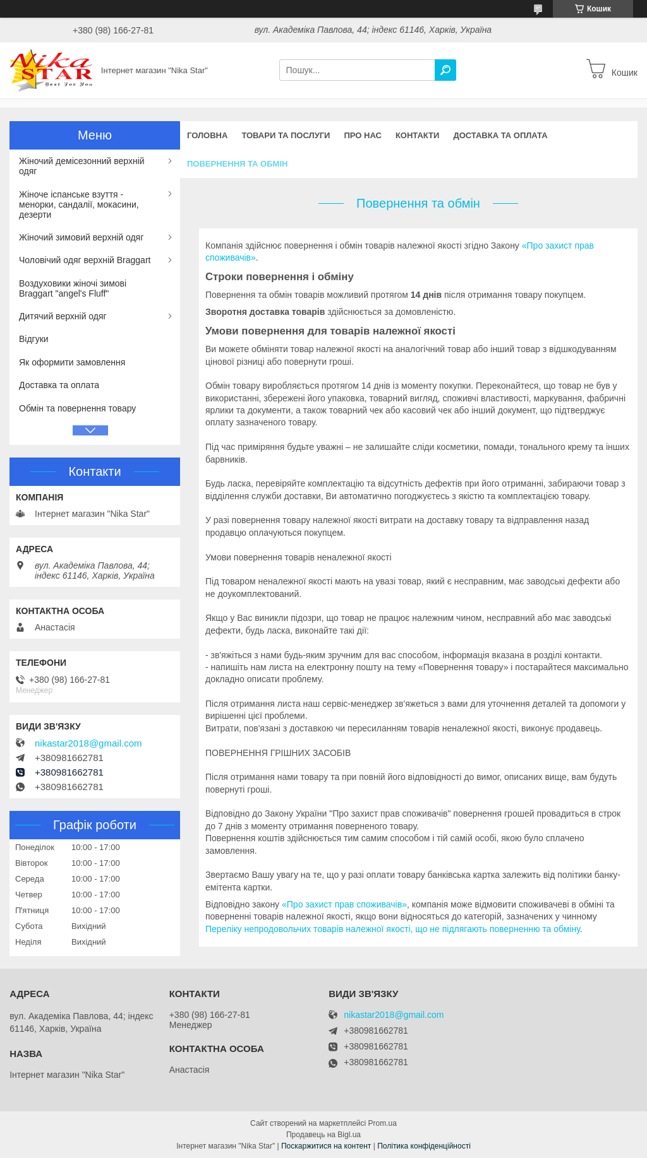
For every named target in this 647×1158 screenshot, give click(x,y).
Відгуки (34, 339)
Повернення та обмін (237, 163)
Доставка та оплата (500, 135)
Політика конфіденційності (424, 1146)
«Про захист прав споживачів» (344, 904)
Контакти (418, 135)
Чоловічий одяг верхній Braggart (84, 260)
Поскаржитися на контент (326, 1146)
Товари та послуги (285, 135)
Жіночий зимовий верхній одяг (81, 237)
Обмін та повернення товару (77, 408)
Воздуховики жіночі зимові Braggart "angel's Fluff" (72, 288)
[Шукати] (445, 70)
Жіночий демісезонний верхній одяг (82, 166)
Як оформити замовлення (72, 362)
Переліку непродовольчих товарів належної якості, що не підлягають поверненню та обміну (392, 929)
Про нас (362, 135)
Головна (207, 135)
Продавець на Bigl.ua (323, 1134)
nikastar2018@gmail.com (88, 743)
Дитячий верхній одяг (63, 316)
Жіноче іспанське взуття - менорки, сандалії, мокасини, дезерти (79, 204)
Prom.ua (382, 1123)
